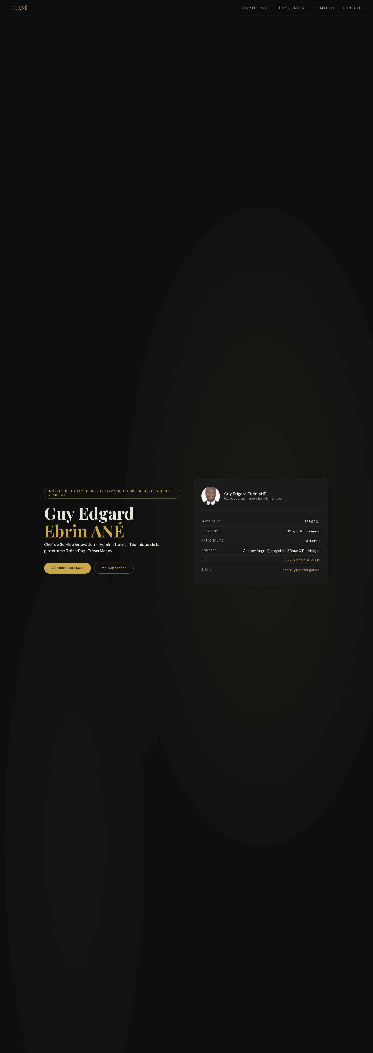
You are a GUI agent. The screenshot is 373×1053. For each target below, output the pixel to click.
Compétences (257, 8)
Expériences (291, 8)
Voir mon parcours (67, 568)
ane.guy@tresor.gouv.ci (301, 570)
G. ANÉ (19, 8)
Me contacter (114, 569)
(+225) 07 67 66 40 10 (302, 561)
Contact (352, 8)
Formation (323, 8)
